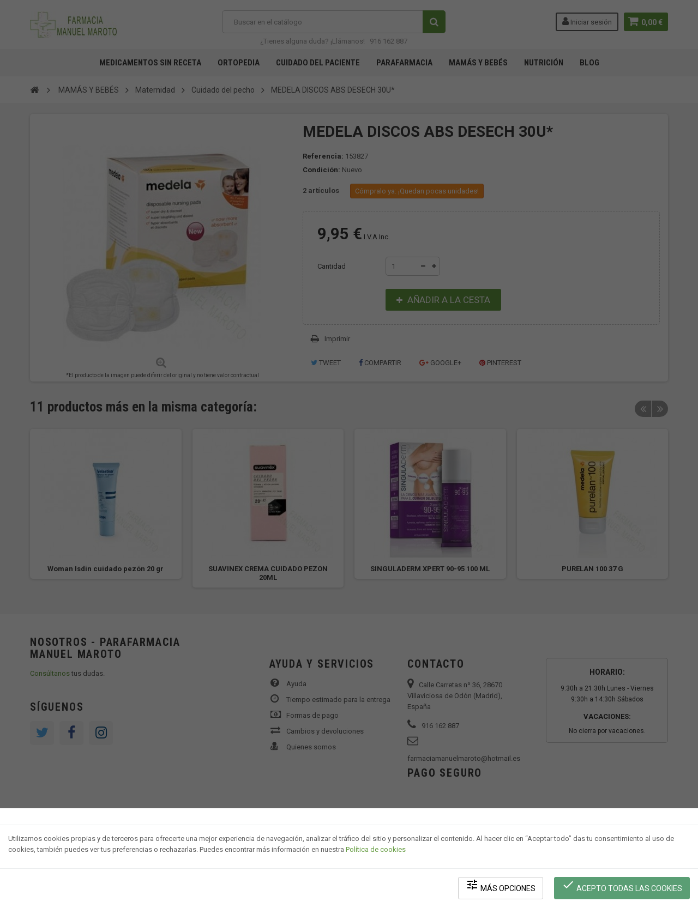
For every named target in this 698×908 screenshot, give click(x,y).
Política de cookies (376, 851)
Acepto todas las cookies (622, 886)
